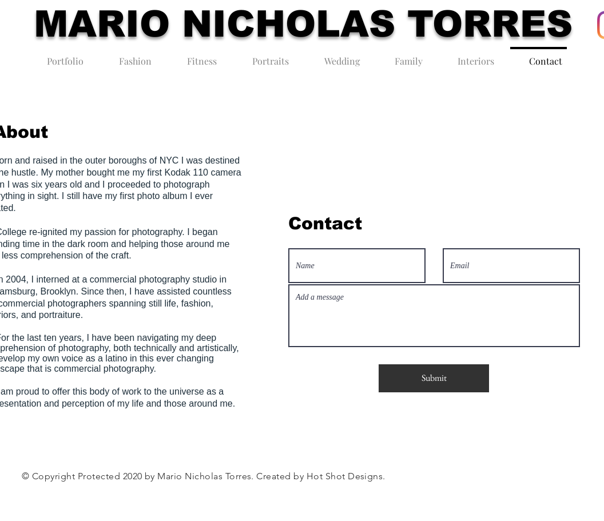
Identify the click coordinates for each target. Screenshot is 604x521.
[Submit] (434, 378)
